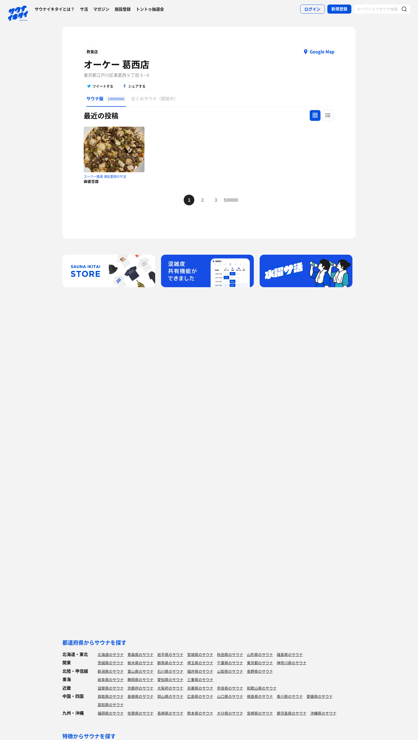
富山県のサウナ (140, 671)
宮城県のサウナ (200, 654)
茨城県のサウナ (111, 662)
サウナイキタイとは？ (55, 9)
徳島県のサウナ (260, 696)
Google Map (322, 51)
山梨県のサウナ (230, 671)
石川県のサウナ (170, 671)
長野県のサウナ (260, 671)
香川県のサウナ (290, 696)
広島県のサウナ (200, 696)
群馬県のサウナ (170, 662)
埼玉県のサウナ (200, 662)
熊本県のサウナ (200, 713)
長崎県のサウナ (170, 713)
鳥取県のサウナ (111, 696)
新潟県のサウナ (111, 671)
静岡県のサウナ (140, 679)
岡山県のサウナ (170, 696)
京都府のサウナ (140, 688)
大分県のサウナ (230, 713)
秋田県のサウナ (230, 654)
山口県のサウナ (230, 696)
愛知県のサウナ (170, 679)
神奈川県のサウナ (292, 662)
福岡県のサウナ (111, 713)
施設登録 (123, 9)
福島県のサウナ (290, 654)
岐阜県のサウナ (111, 679)
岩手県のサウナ (170, 654)
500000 (229, 200)
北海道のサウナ (111, 654)
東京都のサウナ (260, 662)
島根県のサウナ (140, 696)
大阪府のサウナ (170, 688)
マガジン (101, 9)
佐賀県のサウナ (140, 713)
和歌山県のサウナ (262, 688)
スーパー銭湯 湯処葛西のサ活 (105, 176)
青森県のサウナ (140, 654)
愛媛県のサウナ (320, 696)
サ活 (84, 9)
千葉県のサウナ (230, 662)
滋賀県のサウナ (111, 688)
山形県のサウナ (260, 654)
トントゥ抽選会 (150, 9)
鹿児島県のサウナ (292, 713)
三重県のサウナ (200, 679)
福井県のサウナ (200, 671)
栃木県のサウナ (140, 662)
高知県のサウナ (111, 704)
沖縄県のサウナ (323, 713)
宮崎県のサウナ (260, 713)
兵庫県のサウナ (200, 688)
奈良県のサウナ (230, 688)
